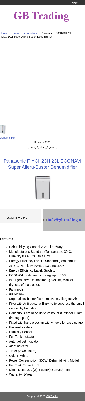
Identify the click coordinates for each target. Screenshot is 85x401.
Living (15, 33)
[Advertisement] (42, 82)
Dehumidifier (29, 33)
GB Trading (52, 396)
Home (73, 3)
